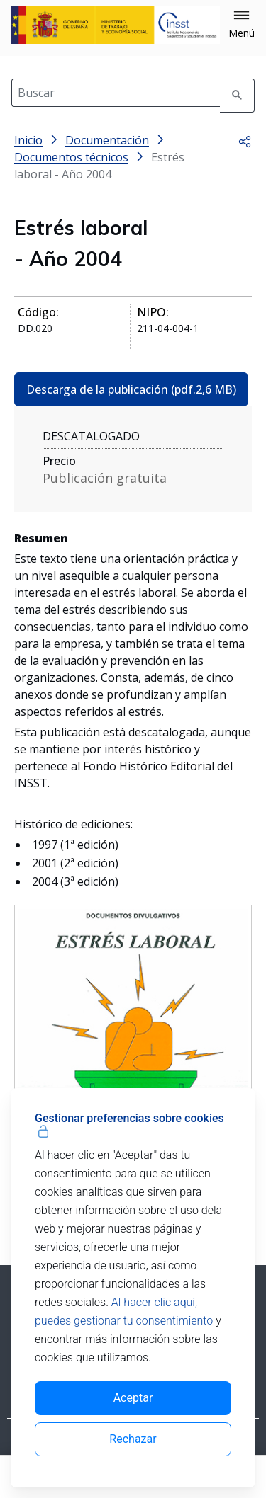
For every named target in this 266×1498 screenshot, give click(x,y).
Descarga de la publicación (131, 389)
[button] (241, 25)
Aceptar (133, 1398)
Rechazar (132, 1439)
